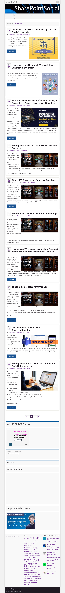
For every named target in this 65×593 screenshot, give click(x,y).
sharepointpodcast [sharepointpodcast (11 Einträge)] (28, 570)
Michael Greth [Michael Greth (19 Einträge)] (31, 549)
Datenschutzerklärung (10, 18)
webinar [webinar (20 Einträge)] (27, 580)
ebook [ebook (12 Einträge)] (32, 542)
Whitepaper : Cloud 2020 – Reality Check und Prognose (34, 146)
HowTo (18, 34)
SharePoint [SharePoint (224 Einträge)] (30, 564)
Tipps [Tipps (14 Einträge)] (26, 578)
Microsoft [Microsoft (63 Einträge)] (29, 552)
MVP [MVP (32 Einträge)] (29, 555)
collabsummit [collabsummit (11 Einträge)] (32, 540)
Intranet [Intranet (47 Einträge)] (28, 548)
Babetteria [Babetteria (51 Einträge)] (35, 538)
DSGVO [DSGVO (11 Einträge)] (26, 542)
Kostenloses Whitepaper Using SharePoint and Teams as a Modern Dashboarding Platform (35, 250)
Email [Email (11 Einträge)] (36, 542)
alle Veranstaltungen (13, 457)
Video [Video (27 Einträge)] (32, 578)
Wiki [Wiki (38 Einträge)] (34, 580)
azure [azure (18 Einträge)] (26, 538)
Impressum (56, 15)
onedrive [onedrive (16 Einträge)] (27, 561)
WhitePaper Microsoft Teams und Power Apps (34, 213)
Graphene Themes (17, 591)
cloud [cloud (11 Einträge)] (26, 540)
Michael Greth (11, 34)
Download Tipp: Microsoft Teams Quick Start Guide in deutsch (34, 30)
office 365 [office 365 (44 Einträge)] (34, 560)
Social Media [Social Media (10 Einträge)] (37, 576)
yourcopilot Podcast (18, 15)
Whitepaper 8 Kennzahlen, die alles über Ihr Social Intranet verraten (33, 364)
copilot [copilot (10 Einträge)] (38, 540)
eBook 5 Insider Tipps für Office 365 (30, 286)
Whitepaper (27, 34)
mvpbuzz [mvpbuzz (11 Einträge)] (35, 555)
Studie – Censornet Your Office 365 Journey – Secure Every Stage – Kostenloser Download (34, 101)
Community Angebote (29, 15)
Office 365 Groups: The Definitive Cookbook (34, 180)
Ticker (24, 34)
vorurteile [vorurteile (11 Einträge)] (38, 578)
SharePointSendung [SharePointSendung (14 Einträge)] (29, 572)
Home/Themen (9, 15)
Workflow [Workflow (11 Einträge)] (27, 582)
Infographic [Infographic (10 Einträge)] (36, 545)
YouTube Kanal (50, 15)
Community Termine (40, 15)
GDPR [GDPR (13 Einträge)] (26, 543)
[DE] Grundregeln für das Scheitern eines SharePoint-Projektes (53, 540)
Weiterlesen (11, 51)
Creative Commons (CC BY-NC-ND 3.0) (13, 589)
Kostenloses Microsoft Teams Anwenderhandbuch (26, 328)
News (21, 34)
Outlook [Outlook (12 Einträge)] (33, 561)
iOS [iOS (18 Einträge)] (35, 548)
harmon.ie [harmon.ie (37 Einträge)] (28, 546)
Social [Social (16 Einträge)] (31, 574)
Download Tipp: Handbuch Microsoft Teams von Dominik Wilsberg (33, 66)
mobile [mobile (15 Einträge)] (32, 553)
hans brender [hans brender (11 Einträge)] (32, 543)
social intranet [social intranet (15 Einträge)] (30, 576)
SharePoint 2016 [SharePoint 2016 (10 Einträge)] (31, 568)
